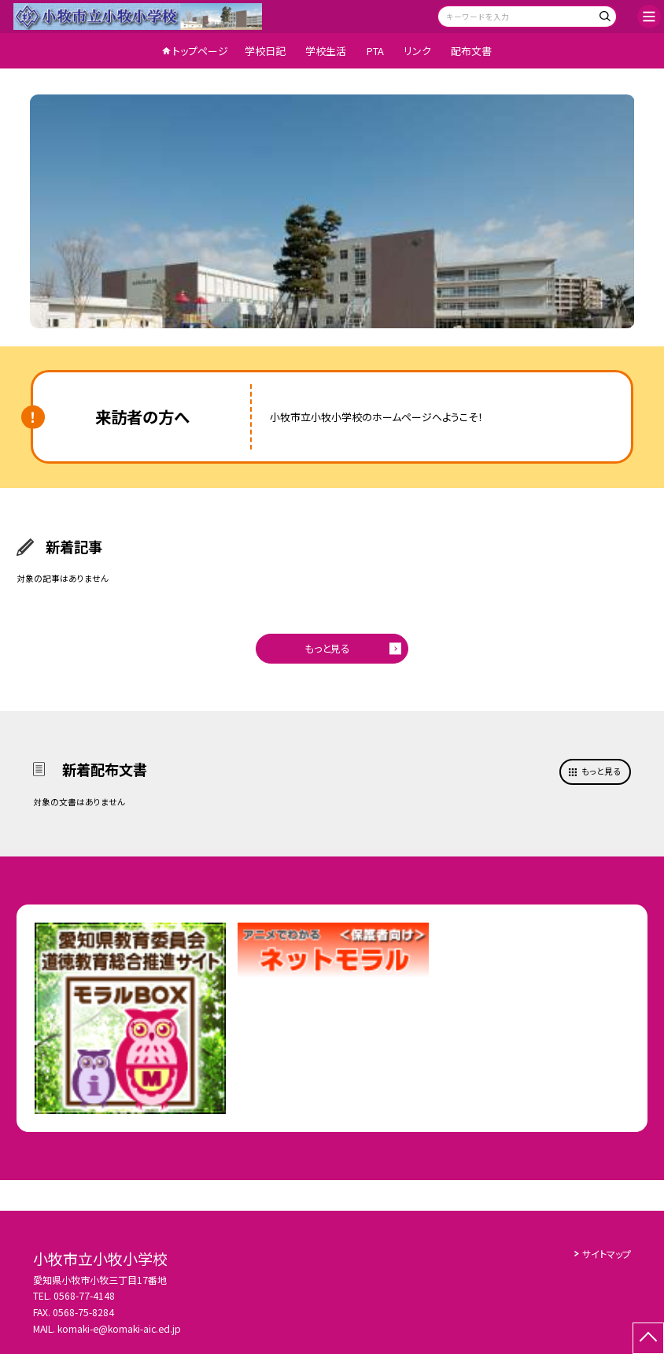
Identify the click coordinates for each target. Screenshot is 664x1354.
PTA (375, 50)
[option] (332, 211)
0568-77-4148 (84, 1295)
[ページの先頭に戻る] (648, 1338)
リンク (417, 50)
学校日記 (265, 50)
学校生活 (325, 50)
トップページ (200, 50)
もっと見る (327, 648)
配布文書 (471, 50)
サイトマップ (606, 1253)
